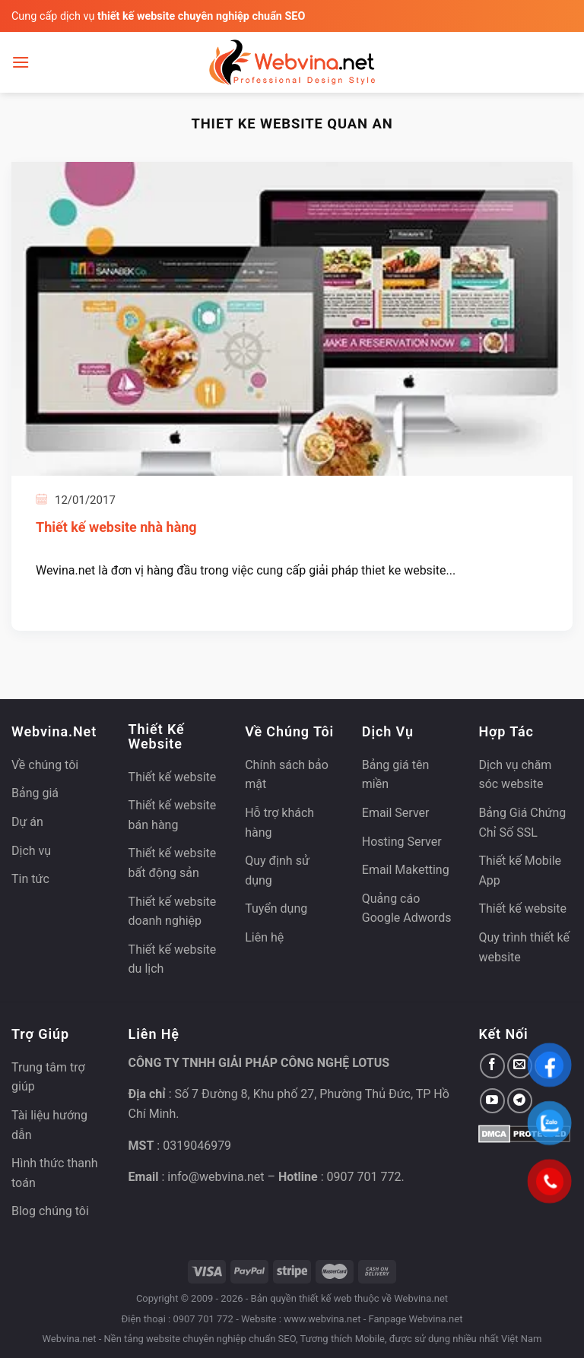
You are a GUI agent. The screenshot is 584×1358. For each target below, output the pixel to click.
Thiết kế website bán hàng (173, 815)
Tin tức (30, 879)
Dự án (27, 822)
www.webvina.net (322, 1319)
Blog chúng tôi (50, 1211)
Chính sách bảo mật (286, 775)
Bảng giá (35, 793)
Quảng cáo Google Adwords (407, 908)
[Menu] (20, 62)
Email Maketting (405, 870)
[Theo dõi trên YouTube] (492, 1100)
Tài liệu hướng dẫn (49, 1125)
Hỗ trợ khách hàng (279, 823)
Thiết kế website (173, 777)
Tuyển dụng (276, 908)
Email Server (396, 813)
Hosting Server (402, 841)
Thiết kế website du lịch (173, 959)
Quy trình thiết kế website (524, 947)
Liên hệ (264, 937)
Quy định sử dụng (277, 870)
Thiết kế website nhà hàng (116, 527)
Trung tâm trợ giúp (48, 1077)
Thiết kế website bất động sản (173, 863)
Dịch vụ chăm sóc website (514, 775)
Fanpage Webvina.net (415, 1319)
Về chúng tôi (44, 765)
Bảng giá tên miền (396, 775)
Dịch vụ (31, 851)
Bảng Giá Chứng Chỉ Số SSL (522, 823)
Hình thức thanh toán (54, 1173)
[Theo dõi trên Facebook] (492, 1065)
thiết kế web (325, 1298)
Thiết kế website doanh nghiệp (173, 911)
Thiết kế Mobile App (519, 870)
